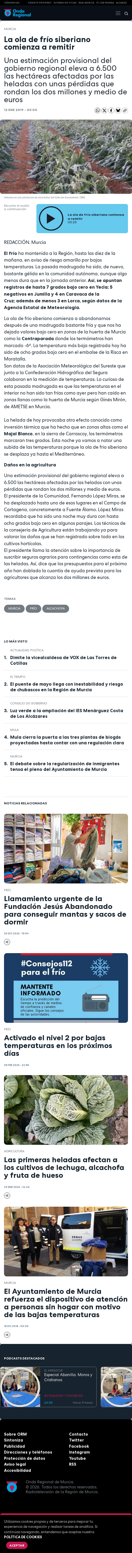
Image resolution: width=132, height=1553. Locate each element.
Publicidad (14, 1446)
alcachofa (56, 608)
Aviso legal (15, 1464)
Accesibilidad (17, 1470)
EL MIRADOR (53, 1370)
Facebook (79, 1446)
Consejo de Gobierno (28, 703)
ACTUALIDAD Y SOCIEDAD (63, 1396)
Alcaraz (121, 2)
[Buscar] (124, 13)
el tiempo (17, 677)
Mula (14, 730)
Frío (33, 608)
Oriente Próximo (39, 2)
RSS (72, 1464)
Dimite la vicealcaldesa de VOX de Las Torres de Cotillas (63, 660)
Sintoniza (13, 1440)
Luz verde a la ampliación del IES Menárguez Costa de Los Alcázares (66, 713)
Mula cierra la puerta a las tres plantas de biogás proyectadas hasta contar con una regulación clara (67, 739)
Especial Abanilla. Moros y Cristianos (68, 1377)
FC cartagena (105, 2)
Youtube (77, 1458)
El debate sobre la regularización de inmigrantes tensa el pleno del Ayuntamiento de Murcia (64, 766)
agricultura (14, 1151)
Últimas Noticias (65, 2)
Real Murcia (86, 2)
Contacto (78, 1434)
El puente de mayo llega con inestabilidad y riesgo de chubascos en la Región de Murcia (66, 686)
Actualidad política (27, 650)
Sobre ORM (15, 1434)
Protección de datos (24, 1458)
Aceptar (16, 1545)
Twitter (76, 1440)
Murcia (10, 29)
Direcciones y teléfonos (28, 1452)
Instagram (79, 1452)
